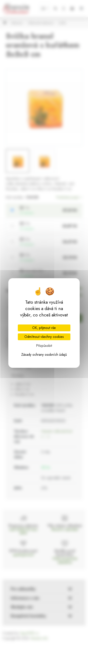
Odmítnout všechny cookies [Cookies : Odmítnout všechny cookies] (44, 336)
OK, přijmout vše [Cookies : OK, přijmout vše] (44, 327)
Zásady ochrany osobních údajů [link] (44, 354)
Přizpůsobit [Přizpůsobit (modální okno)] (44, 345)
